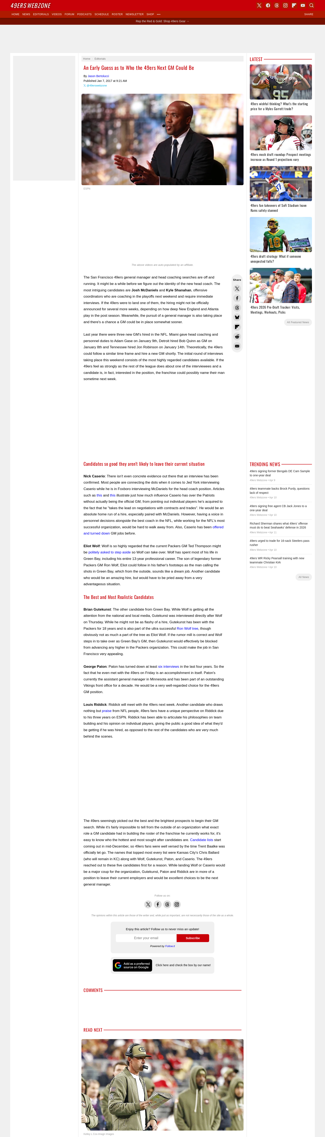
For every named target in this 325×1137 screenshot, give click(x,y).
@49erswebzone (97, 85)
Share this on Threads (237, 308)
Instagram (177, 902)
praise (107, 711)
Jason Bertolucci (98, 76)
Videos (57, 14)
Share (308, 14)
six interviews (168, 667)
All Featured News (298, 322)
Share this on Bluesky (237, 317)
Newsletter (135, 14)
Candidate (198, 840)
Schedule (102, 14)
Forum (69, 14)
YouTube (303, 5)
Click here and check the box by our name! (183, 965)
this (99, 495)
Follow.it (170, 946)
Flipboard (294, 5)
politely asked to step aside (110, 552)
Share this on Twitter (237, 289)
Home (15, 14)
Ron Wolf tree (187, 629)
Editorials (41, 14)
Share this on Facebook (237, 298)
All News (303, 577)
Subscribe (193, 938)
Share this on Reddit (237, 336)
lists (210, 840)
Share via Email (237, 346)
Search (311, 5)
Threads (167, 902)
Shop (150, 14)
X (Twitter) (259, 5)
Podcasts (84, 14)
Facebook (158, 902)
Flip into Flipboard (237, 327)
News (26, 14)
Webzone (30, 5)
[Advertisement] (162, 38)
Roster (117, 14)
